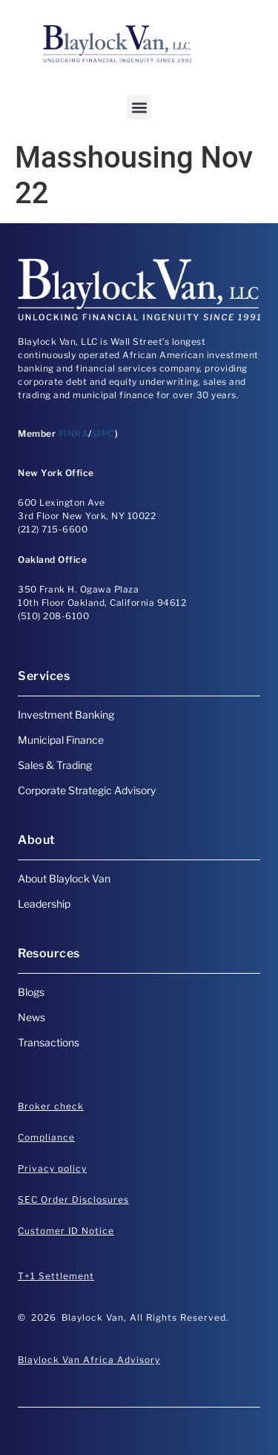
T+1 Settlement (56, 1275)
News (31, 1017)
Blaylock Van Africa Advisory (89, 1359)
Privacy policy (52, 1168)
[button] (139, 107)
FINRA (74, 433)
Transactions (48, 1042)
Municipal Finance (61, 739)
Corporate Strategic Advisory (87, 790)
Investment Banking (66, 714)
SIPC (103, 433)
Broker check (51, 1106)
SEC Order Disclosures (73, 1199)
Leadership (44, 903)
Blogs (31, 992)
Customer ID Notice (66, 1230)
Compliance (46, 1137)
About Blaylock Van (64, 878)
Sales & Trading (55, 765)
